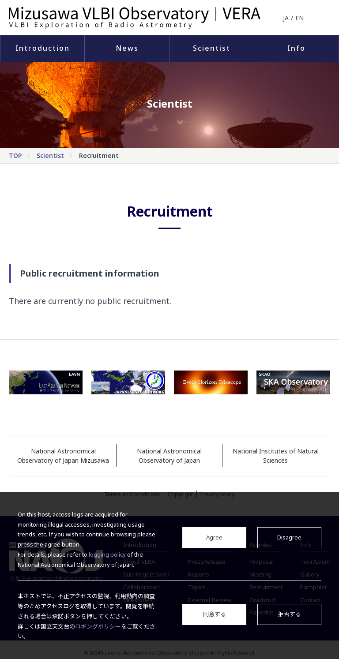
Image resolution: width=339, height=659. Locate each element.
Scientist (211, 48)
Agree (214, 537)
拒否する (289, 614)
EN (299, 18)
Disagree (289, 537)
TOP (15, 155)
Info (296, 48)
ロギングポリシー (98, 626)
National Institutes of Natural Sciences (276, 455)
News (127, 48)
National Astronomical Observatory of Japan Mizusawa (63, 455)
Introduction (42, 48)
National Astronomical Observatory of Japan (169, 455)
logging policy (107, 554)
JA (286, 18)
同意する (214, 614)
